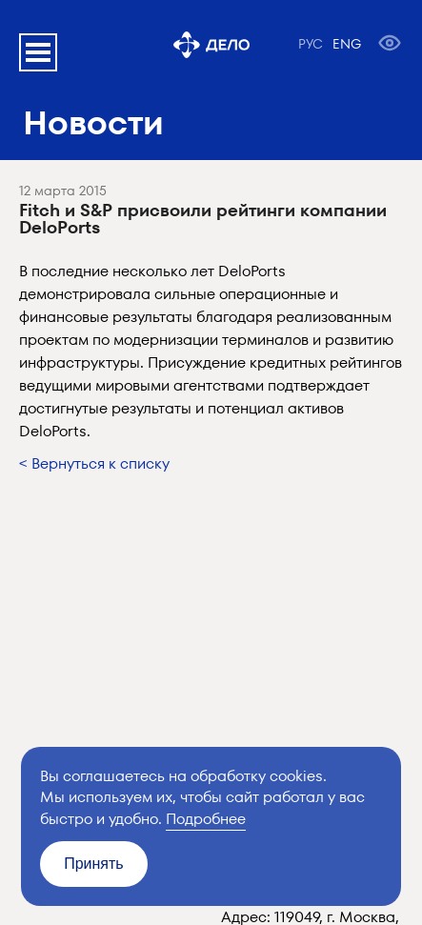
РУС (310, 43)
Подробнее (206, 819)
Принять (94, 863)
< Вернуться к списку (94, 463)
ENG (346, 43)
